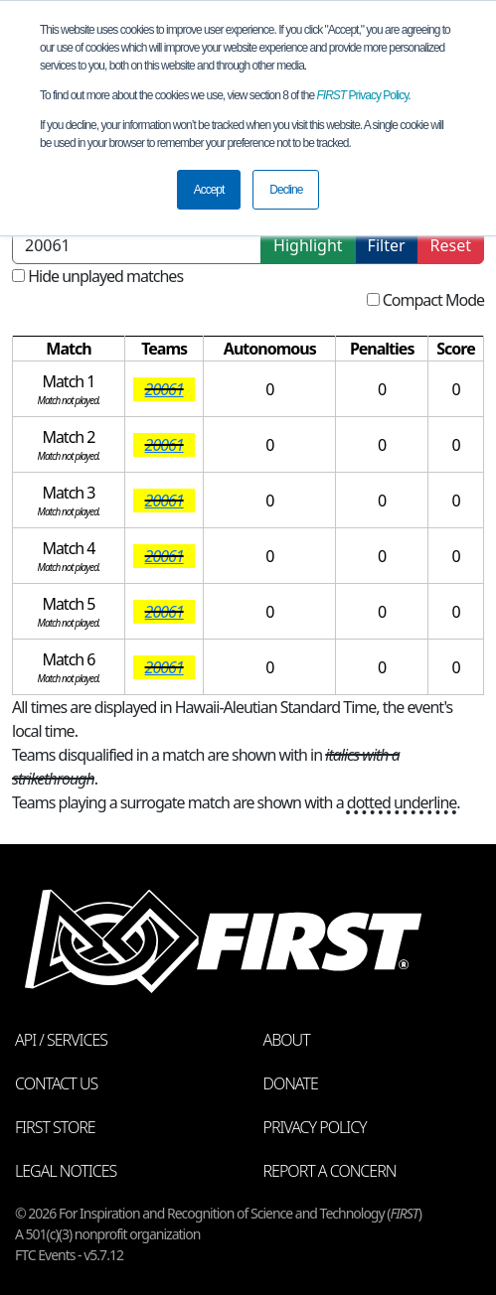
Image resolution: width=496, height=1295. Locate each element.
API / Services (61, 1040)
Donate (290, 1083)
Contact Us (56, 1083)
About (286, 1040)
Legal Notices (65, 1171)
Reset (450, 245)
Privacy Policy (363, 95)
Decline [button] (285, 190)
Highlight (307, 245)
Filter (387, 245)
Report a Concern (330, 1171)
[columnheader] (69, 349)
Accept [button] (209, 190)
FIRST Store (55, 1127)
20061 (164, 389)
